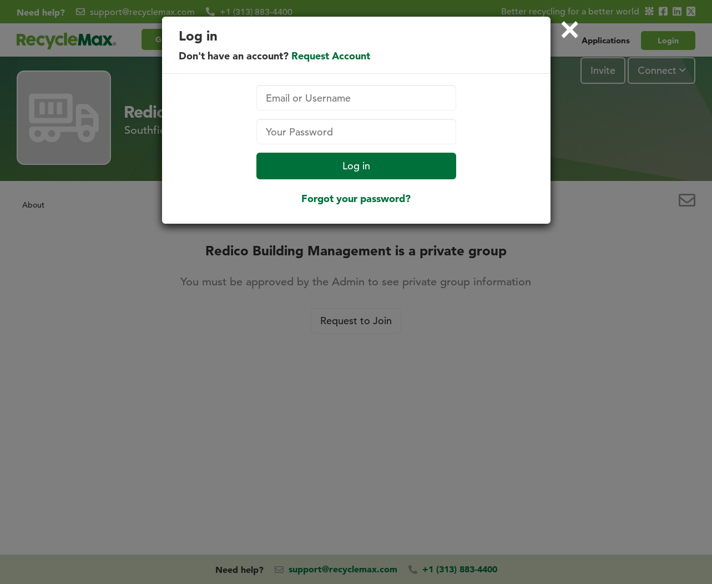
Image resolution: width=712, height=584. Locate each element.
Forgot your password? (356, 198)
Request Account (330, 55)
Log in (356, 165)
